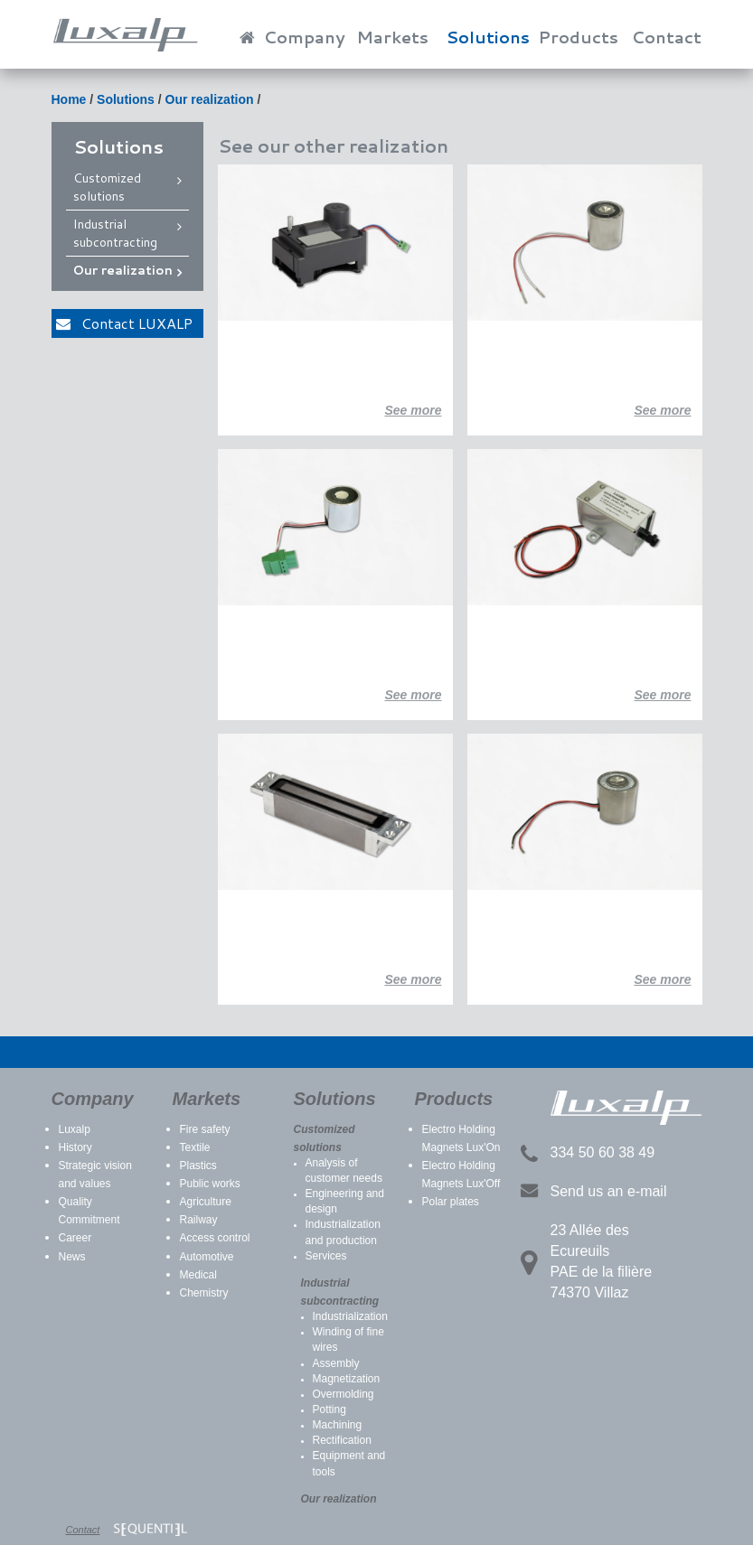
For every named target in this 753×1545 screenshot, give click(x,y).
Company (304, 37)
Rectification (342, 1440)
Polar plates (450, 1201)
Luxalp (74, 1129)
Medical (198, 1275)
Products (578, 37)
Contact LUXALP (124, 323)
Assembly (336, 1363)
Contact (666, 37)
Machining (337, 1425)
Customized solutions (107, 187)
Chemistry (204, 1293)
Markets (392, 37)
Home (69, 99)
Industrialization (350, 1316)
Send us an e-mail (609, 1191)
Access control (215, 1237)
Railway (199, 1219)
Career (75, 1237)
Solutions (488, 37)
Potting (329, 1409)
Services (326, 1256)
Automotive (207, 1256)
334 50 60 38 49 (603, 1152)
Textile (195, 1147)
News (72, 1256)
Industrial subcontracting (115, 233)
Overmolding (343, 1394)
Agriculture (205, 1201)
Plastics (198, 1165)
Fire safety (205, 1129)
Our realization (209, 99)
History (75, 1147)
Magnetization (347, 1378)
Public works (210, 1183)
